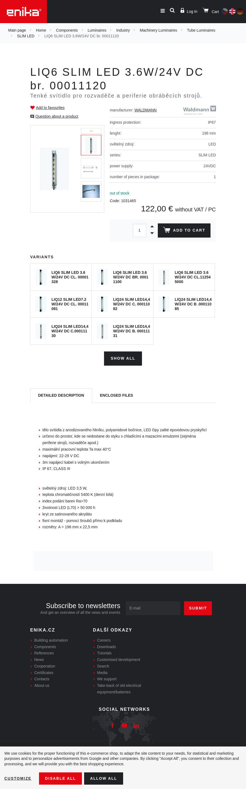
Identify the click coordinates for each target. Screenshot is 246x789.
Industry (123, 30)
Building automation (51, 640)
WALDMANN (145, 110)
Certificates (44, 672)
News (39, 659)
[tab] (61, 395)
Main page (17, 30)
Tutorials (104, 653)
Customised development (118, 659)
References (44, 653)
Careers (104, 640)
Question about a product (56, 116)
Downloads (106, 646)
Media (102, 672)
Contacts (41, 679)
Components (67, 30)
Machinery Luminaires (158, 30)
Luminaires (97, 30)
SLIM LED (25, 36)
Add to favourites (50, 107)
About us (41, 685)
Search (103, 666)
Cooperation (44, 666)
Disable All (60, 778)
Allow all (104, 778)
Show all (123, 358)
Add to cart (184, 231)
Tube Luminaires (201, 30)
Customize (18, 778)
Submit (198, 608)
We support (107, 679)
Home (41, 30)
